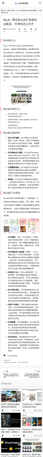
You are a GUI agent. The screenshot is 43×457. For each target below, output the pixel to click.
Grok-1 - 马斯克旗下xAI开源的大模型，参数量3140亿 (11, 430)
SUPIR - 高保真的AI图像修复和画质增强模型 (10, 405)
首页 (4, 10)
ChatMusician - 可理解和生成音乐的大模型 (31, 405)
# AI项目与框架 (12, 356)
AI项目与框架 (11, 10)
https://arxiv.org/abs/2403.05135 (20, 128)
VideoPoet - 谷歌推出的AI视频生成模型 (32, 430)
